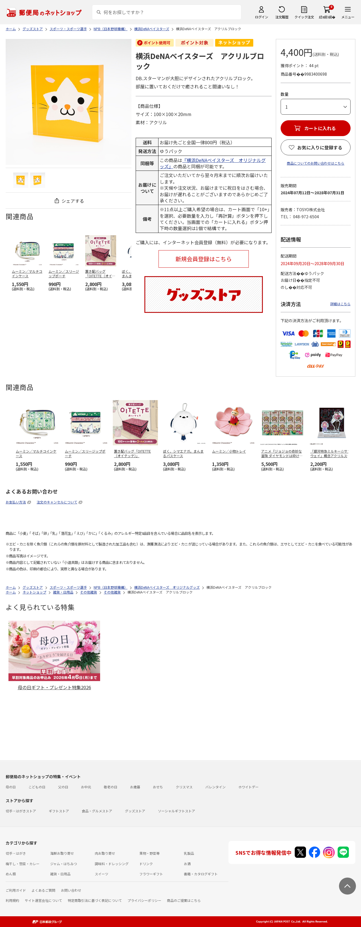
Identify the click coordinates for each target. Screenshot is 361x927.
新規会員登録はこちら (203, 259)
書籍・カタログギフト (201, 873)
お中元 (86, 786)
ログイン (261, 16)
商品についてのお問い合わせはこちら (315, 163)
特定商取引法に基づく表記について (95, 900)
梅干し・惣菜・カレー (22, 863)
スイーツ (101, 873)
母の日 (11, 786)
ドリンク (146, 863)
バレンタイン (215, 786)
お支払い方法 (16, 502)
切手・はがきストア (21, 810)
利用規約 (12, 900)
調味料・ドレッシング (112, 863)
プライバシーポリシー (144, 900)
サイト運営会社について (43, 900)
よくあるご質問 (43, 890)
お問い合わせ (71, 890)
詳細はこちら (340, 303)
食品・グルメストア (97, 810)
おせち (158, 786)
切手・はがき (16, 853)
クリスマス (184, 786)
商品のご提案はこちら (184, 900)
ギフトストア (59, 810)
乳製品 (189, 853)
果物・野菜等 (149, 853)
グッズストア (135, 810)
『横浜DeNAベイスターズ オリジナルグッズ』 (213, 163)
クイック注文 (304, 16)
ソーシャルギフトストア (176, 810)
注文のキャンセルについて (57, 502)
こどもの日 (36, 786)
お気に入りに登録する (319, 147)
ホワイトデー (248, 786)
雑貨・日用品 (60, 873)
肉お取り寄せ (105, 853)
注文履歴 (281, 16)
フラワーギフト (151, 873)
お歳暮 (135, 786)
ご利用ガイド (16, 890)
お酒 (187, 863)
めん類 (11, 873)
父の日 (63, 786)
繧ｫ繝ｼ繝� (327, 16)
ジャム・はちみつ (63, 863)
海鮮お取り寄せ (62, 853)
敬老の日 (110, 786)
